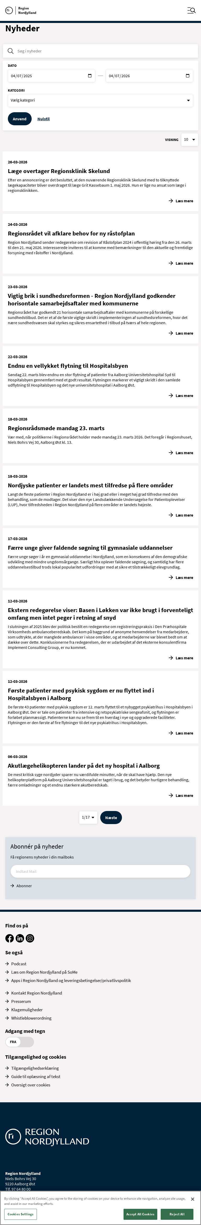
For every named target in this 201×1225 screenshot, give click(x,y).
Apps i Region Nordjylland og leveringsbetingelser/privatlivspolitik (71, 980)
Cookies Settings (21, 1214)
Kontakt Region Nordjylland (36, 993)
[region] (100, 1208)
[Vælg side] (88, 817)
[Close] (192, 1199)
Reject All (177, 1214)
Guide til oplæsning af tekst (35, 1076)
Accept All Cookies (140, 1214)
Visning (171, 139)
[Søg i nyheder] (100, 51)
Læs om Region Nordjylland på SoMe (44, 972)
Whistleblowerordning (31, 1018)
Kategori (16, 90)
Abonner (24, 885)
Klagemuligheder (27, 1010)
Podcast (18, 964)
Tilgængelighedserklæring (35, 1068)
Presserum (21, 1001)
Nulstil (43, 118)
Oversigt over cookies (30, 1085)
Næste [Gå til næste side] (111, 817)
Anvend (19, 118)
